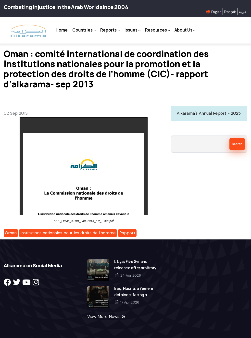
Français (230, 12)
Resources (158, 30)
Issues (132, 30)
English (216, 12)
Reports (109, 30)
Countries (83, 30)
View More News (103, 316)
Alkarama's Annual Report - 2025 (209, 113)
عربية (242, 12)
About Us (186, 30)
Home (60, 30)
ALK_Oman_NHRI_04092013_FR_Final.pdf (84, 221)
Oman (11, 233)
